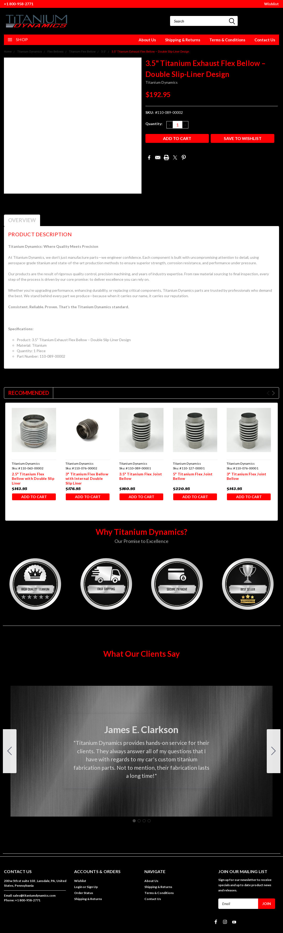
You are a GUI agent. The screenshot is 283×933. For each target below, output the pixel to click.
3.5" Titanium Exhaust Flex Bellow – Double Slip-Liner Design (150, 51)
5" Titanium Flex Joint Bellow (193, 476)
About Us (147, 39)
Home (8, 51)
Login (78, 888)
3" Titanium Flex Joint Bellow (246, 476)
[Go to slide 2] (273, 753)
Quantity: (153, 123)
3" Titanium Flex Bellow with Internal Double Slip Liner (87, 478)
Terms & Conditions (227, 39)
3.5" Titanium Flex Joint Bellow (140, 476)
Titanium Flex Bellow (82, 51)
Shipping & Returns (182, 39)
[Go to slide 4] (10, 753)
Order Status (83, 894)
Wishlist (271, 4)
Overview (22, 220)
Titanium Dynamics (29, 51)
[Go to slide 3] (144, 822)
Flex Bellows (55, 51)
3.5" (103, 51)
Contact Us (264, 39)
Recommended (28, 393)
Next (273, 393)
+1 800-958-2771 (18, 4)
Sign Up (92, 888)
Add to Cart (34, 497)
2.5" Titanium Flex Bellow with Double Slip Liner (33, 478)
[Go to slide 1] (134, 822)
